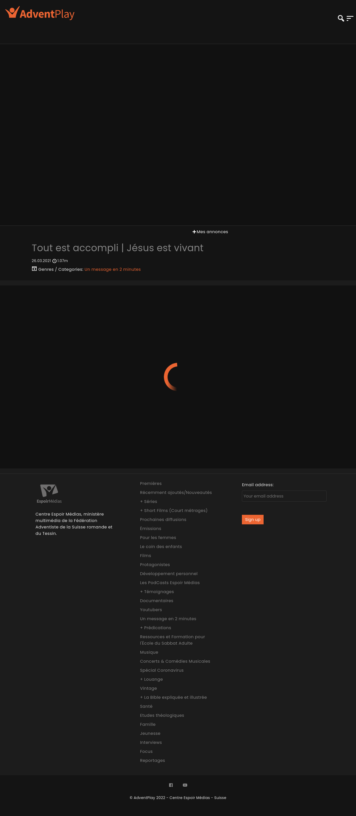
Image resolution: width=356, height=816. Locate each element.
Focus (146, 751)
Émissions (150, 529)
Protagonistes (155, 565)
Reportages (152, 760)
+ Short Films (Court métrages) (174, 511)
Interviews (151, 742)
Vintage (148, 688)
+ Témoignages (157, 592)
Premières (151, 483)
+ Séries (148, 501)
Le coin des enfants (161, 547)
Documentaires (156, 601)
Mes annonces (210, 232)
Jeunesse (150, 733)
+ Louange (151, 679)
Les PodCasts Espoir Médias (170, 583)
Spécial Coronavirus (162, 670)
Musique (149, 652)
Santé (146, 706)
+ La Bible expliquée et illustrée (173, 697)
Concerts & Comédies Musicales (175, 661)
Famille (147, 724)
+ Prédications (155, 628)
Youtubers (151, 610)
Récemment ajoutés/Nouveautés (176, 492)
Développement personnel (168, 574)
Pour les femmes (158, 538)
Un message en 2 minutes (113, 269)
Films (145, 556)
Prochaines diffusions (163, 520)
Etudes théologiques (162, 715)
